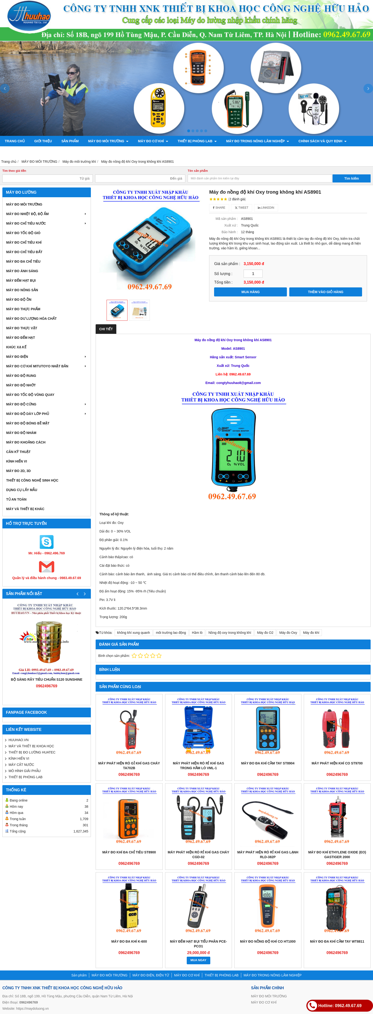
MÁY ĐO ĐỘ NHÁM (21, 433)
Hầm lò (197, 633)
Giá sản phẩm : (227, 263)
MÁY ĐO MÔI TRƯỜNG (108, 141)
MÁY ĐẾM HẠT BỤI (21, 280)
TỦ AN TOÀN (16, 499)
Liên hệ (11, 151)
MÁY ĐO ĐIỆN (46, 357)
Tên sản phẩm (198, 170)
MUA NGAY (198, 960)
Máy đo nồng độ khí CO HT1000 (267, 941)
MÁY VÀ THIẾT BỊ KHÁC (25, 509)
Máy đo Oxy (288, 633)
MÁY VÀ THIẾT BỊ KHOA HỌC (31, 746)
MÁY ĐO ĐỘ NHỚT (21, 385)
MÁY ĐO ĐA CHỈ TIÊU (23, 261)
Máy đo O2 (265, 633)
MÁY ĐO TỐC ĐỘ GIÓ (23, 233)
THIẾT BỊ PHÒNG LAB (197, 141)
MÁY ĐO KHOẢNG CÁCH (25, 442)
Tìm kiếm (351, 178)
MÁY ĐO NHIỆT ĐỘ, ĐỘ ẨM (46, 214)
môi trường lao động (171, 633)
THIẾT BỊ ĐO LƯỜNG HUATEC (32, 752)
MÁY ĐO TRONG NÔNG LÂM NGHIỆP (257, 141)
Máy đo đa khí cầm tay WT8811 (337, 941)
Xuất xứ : (231, 225)
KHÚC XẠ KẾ (16, 347)
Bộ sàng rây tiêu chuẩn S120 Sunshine (47, 679)
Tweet (241, 207)
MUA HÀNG (250, 292)
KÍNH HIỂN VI (16, 461)
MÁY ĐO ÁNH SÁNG (22, 271)
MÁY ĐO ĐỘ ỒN (18, 299)
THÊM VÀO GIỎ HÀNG (326, 292)
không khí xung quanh (133, 633)
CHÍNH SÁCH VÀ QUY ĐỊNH (323, 141)
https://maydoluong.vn (32, 1008)
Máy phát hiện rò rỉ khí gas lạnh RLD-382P (267, 854)
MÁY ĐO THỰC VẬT (21, 328)
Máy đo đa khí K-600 (129, 941)
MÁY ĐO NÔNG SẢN (22, 290)
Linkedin (266, 207)
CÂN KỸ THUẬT (18, 452)
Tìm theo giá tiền (14, 170)
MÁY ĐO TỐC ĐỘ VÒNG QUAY (30, 395)
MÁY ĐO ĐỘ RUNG (21, 376)
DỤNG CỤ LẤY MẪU (21, 490)
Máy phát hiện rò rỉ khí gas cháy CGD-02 (198, 854)
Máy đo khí (311, 633)
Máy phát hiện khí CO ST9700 (337, 763)
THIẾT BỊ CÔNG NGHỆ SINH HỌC (32, 480)
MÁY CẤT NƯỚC (21, 765)
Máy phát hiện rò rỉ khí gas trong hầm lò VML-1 (198, 765)
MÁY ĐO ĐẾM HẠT (20, 338)
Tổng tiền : (223, 282)
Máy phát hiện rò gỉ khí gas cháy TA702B (129, 765)
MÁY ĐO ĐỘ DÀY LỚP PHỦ (46, 414)
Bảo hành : (229, 232)
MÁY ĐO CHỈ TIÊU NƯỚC (46, 223)
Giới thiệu (43, 141)
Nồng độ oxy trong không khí (229, 633)
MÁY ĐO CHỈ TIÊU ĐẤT (24, 252)
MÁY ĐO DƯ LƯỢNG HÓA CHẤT (31, 318)
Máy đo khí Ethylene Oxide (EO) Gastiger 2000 (337, 854)
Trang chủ (15, 141)
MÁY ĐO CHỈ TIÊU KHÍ (24, 242)
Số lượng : (223, 273)
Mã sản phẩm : (227, 219)
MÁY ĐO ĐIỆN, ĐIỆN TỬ (151, 975)
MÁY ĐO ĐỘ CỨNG (46, 404)
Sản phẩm (70, 141)
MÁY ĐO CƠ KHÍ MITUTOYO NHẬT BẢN (46, 366)
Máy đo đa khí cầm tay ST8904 (267, 763)
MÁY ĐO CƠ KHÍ (153, 141)
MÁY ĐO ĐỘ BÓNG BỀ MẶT (27, 423)
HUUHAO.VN (19, 740)
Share (219, 207)
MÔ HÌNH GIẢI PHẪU (25, 771)
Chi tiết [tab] (106, 329)
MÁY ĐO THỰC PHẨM (23, 309)
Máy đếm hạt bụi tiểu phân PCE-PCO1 (198, 944)
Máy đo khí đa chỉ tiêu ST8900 (129, 852)
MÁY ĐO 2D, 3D (18, 471)
